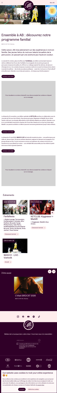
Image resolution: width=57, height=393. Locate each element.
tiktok (39, 317)
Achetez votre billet (8, 76)
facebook (23, 317)
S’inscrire (39, 340)
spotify (34, 317)
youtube (28, 317)
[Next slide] (54, 271)
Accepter (21, 389)
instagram (18, 317)
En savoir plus (40, 385)
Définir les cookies (33, 389)
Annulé (8, 262)
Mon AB (52, 3)
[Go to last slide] (49, 271)
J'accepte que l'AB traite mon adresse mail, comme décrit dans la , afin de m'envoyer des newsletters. (28, 346)
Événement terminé (11, 234)
